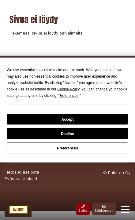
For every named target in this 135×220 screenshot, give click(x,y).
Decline (67, 133)
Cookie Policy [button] (68, 89)
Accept (67, 119)
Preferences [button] (68, 96)
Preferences (67, 148)
